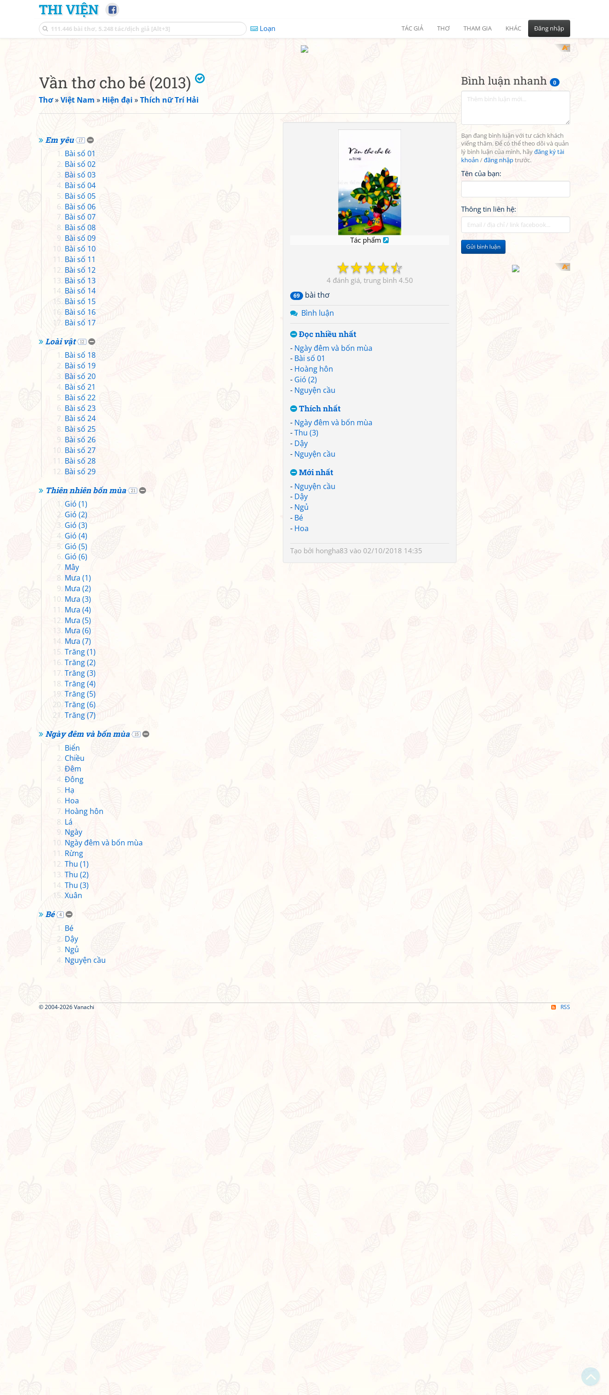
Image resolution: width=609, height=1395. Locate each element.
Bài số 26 (80, 690)
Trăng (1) (80, 902)
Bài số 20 (80, 627)
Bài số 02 (80, 415)
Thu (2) (77, 1125)
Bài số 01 (309, 479)
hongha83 (332, 671)
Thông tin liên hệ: (488, 330)
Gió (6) (76, 807)
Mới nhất (311, 593)
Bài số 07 (80, 467)
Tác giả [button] (412, 28)
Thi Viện (68, 9)
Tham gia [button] (477, 28)
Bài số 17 (80, 573)
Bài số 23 (80, 658)
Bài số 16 (80, 562)
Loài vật (60, 591)
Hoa (301, 649)
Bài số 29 (80, 721)
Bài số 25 (80, 679)
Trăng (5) (80, 944)
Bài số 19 (80, 616)
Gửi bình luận (483, 368)
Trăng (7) (80, 966)
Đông (74, 1030)
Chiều (75, 1008)
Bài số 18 (80, 605)
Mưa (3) (78, 849)
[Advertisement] (304, 108)
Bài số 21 (80, 637)
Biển (72, 998)
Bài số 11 (80, 509)
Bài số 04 (80, 435)
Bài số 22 (80, 647)
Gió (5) (76, 796)
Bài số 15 (80, 552)
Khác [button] (513, 28)
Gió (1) (76, 754)
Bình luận (317, 434)
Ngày (73, 1082)
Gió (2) (305, 501)
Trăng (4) (80, 934)
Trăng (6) (80, 955)
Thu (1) (77, 1114)
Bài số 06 (80, 457)
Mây (72, 818)
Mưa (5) (78, 870)
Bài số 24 (80, 669)
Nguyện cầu (314, 511)
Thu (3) (306, 554)
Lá (69, 1072)
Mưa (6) (78, 881)
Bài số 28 (80, 711)
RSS (560, 1387)
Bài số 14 (80, 541)
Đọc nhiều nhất (323, 455)
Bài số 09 (80, 488)
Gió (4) (76, 786)
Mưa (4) (78, 860)
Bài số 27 (80, 700)
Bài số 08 (80, 478)
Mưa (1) (78, 828)
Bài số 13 (80, 531)
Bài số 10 (80, 499)
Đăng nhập (549, 28)
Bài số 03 (80, 425)
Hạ (69, 1040)
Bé (298, 639)
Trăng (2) (80, 912)
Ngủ (301, 628)
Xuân (73, 1146)
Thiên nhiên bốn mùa (85, 740)
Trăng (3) (80, 923)
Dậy (301, 564)
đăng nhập (498, 281)
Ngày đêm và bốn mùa (333, 469)
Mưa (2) (78, 838)
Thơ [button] (443, 28)
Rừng (74, 1104)
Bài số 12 (80, 520)
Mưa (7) (78, 892)
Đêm (73, 1019)
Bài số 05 (80, 446)
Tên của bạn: (481, 294)
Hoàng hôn (313, 490)
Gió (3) (76, 775)
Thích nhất (315, 529)
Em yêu (59, 390)
